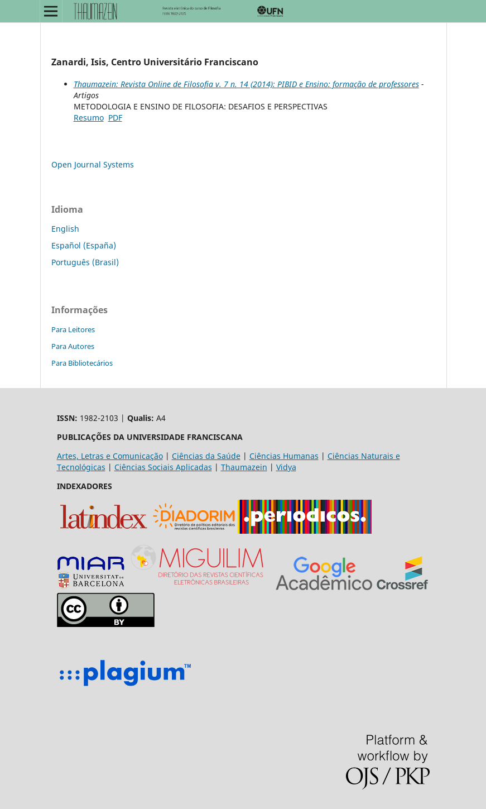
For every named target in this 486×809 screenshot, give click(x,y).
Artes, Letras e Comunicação (110, 456)
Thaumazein (244, 467)
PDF (115, 117)
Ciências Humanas (284, 456)
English (65, 228)
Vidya (286, 467)
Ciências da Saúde (206, 456)
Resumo (89, 117)
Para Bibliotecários (82, 363)
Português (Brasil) (85, 262)
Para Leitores (73, 329)
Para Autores (72, 346)
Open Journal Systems (92, 164)
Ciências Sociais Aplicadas (163, 467)
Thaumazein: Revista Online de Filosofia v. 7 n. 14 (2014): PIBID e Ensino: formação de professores (246, 84)
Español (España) (83, 245)
